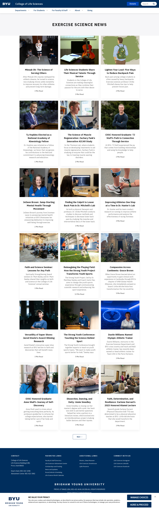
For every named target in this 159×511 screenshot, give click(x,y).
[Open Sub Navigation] (29, 10)
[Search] (149, 4)
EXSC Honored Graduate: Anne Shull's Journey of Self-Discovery (38, 413)
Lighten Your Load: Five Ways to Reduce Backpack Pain (120, 73)
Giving (89, 10)
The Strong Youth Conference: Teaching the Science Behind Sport (79, 347)
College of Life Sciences (29, 4)
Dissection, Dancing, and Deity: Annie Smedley (79, 411)
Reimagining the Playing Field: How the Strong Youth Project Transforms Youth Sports (79, 277)
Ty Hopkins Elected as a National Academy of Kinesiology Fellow (39, 138)
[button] (155, 496)
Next (79, 451)
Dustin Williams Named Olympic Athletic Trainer (120, 345)
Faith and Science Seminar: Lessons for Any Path (39, 276)
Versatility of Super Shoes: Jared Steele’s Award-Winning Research (39, 348)
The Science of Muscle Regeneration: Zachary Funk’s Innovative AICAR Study (79, 139)
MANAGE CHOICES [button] (139, 497)
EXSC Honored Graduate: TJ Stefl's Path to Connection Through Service (120, 139)
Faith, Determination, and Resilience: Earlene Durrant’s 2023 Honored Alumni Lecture (120, 414)
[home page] (6, 4)
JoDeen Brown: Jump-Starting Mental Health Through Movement (38, 209)
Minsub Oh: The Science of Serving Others (39, 71)
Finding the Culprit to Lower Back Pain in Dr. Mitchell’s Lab (79, 209)
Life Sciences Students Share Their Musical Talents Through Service (79, 73)
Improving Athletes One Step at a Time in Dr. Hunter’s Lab (120, 209)
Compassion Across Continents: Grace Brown (120, 274)
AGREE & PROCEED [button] (139, 504)
